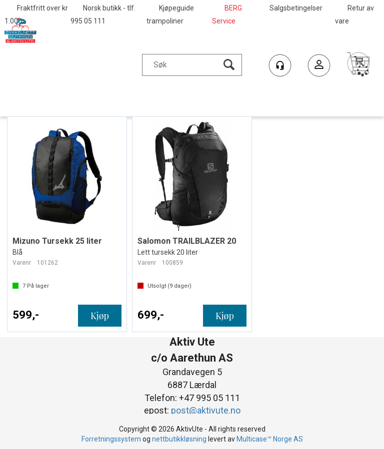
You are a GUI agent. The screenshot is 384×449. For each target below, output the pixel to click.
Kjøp (99, 316)
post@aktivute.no (205, 410)
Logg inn (319, 66)
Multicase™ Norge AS (269, 439)
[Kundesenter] (280, 65)
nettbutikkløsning (179, 439)
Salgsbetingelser (296, 8)
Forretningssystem (111, 439)
